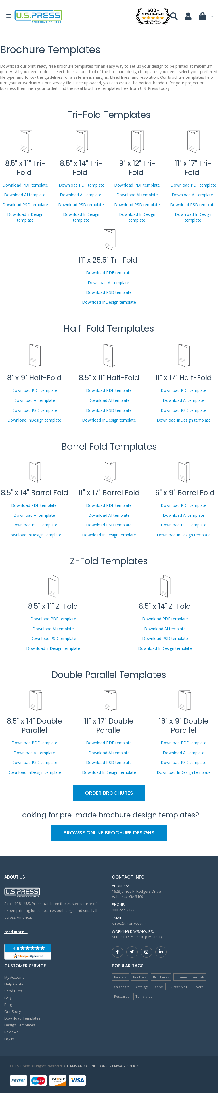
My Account (14, 977)
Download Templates (22, 1018)
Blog (8, 1004)
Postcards (121, 996)
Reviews (11, 1032)
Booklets (139, 977)
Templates (143, 996)
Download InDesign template (25, 217)
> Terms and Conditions (85, 1066)
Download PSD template (25, 204)
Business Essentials (190, 977)
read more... (16, 931)
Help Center (14, 984)
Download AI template (25, 194)
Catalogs (142, 987)
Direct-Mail (178, 987)
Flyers (198, 987)
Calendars (121, 987)
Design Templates (19, 1025)
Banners (120, 977)
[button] (206, 17)
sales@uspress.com (129, 923)
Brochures (161, 977)
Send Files (13, 991)
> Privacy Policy (123, 1066)
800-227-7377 (123, 909)
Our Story (12, 1011)
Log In (9, 1039)
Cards (159, 987)
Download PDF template (25, 185)
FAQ (7, 998)
